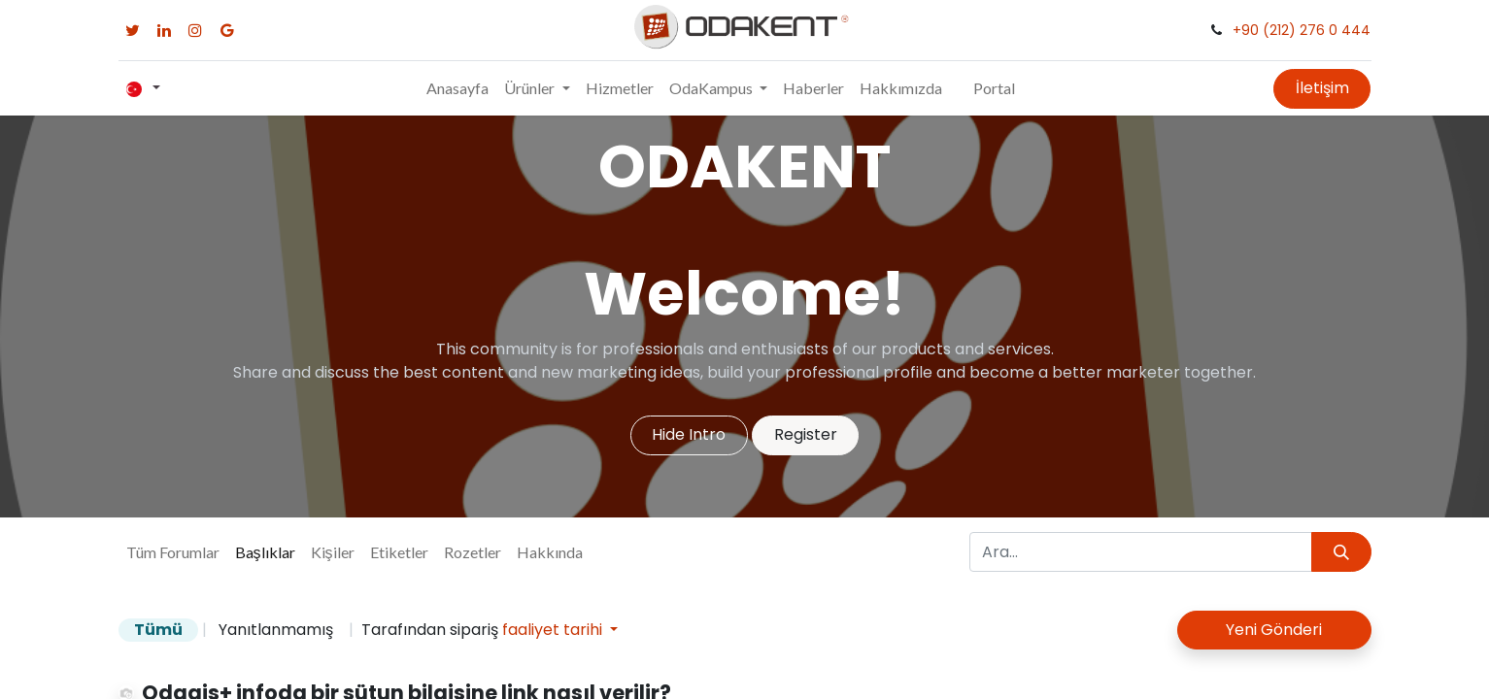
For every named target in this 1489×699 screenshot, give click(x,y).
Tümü (158, 629)
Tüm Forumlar (173, 552)
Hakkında (550, 552)
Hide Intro (689, 434)
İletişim (1322, 88)
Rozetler (472, 552)
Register (805, 434)
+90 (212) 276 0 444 (1302, 30)
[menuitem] (457, 88)
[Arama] (1341, 551)
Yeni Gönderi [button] (1274, 629)
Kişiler (333, 552)
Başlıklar (265, 552)
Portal (994, 88)
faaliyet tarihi (554, 629)
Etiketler (399, 552)
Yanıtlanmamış (276, 629)
